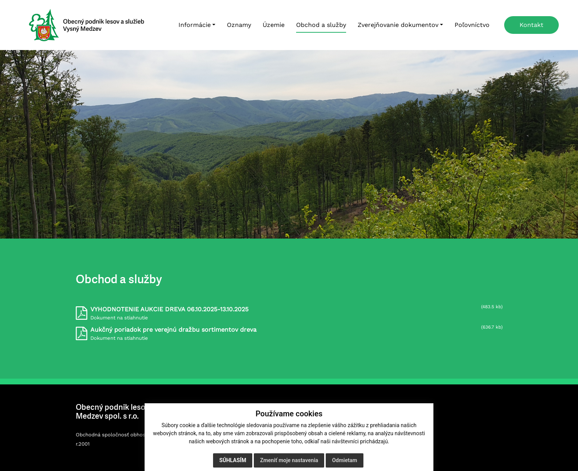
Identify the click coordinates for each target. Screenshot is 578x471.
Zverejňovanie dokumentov (398, 24)
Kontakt (531, 24)
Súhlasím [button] (232, 460)
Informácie (194, 24)
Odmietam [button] (344, 460)
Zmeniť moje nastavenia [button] (289, 460)
